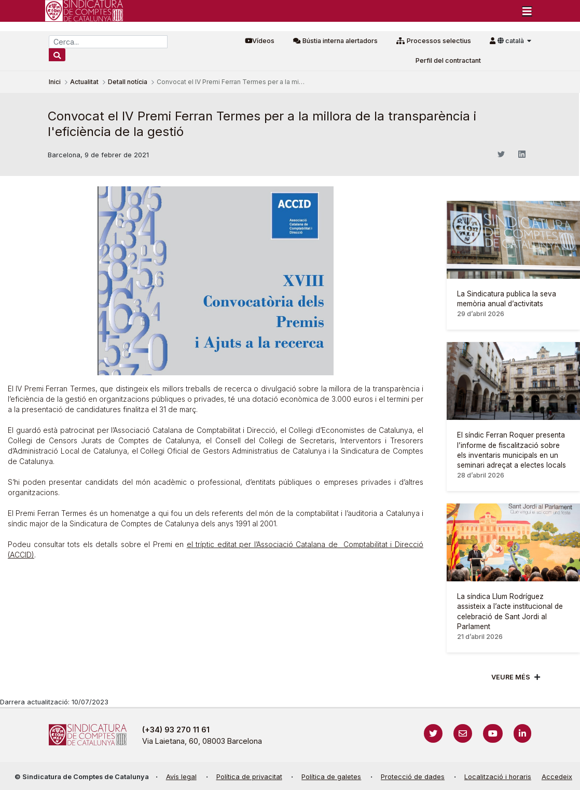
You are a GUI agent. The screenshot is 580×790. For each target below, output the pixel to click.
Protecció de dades (413, 777)
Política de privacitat (249, 777)
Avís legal (181, 777)
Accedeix (557, 777)
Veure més (510, 677)
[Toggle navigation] (527, 11)
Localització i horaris (497, 777)
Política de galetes (331, 777)
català (512, 41)
